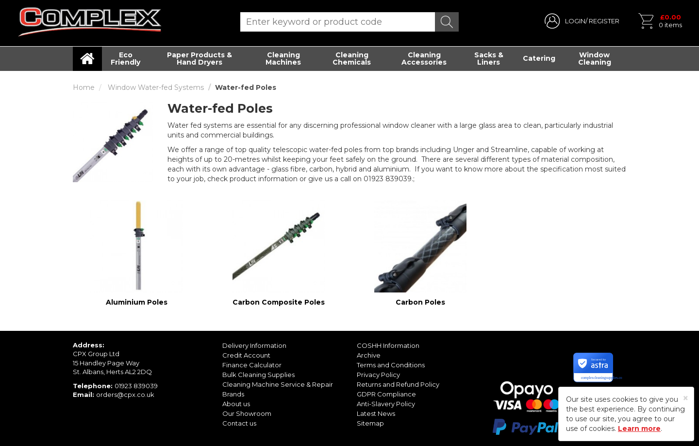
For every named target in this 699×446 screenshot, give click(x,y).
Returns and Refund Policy (398, 384)
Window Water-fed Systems (156, 87)
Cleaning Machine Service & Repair (277, 384)
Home (84, 87)
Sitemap (370, 423)
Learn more (639, 428)
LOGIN (575, 21)
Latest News (376, 413)
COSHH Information (388, 345)
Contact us (239, 423)
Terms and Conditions (391, 365)
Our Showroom (246, 413)
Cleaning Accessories (424, 59)
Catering (539, 58)
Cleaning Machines (283, 59)
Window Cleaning (594, 59)
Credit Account (246, 355)
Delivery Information (254, 345)
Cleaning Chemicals (352, 59)
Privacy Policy (378, 374)
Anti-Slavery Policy (386, 404)
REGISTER (604, 21)
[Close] (685, 398)
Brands (233, 394)
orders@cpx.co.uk (125, 394)
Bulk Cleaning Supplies (258, 374)
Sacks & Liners (488, 59)
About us (236, 404)
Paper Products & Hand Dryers (199, 59)
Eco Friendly (125, 59)
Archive (369, 355)
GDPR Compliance (386, 394)
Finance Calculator (252, 365)
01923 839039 (136, 386)
